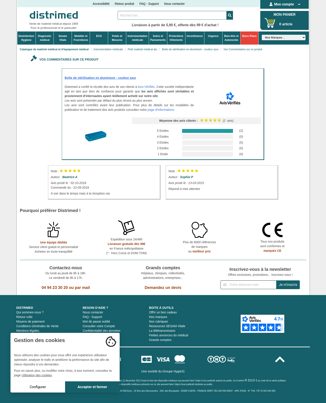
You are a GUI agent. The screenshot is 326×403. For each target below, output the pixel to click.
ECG (99, 36)
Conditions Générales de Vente (37, 326)
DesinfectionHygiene (26, 38)
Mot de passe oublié (96, 321)
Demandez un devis (163, 287)
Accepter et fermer (92, 387)
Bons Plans (249, 36)
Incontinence (195, 36)
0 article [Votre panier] (285, 24)
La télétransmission (162, 330)
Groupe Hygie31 (173, 371)
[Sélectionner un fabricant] (283, 37)
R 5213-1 (251, 380)
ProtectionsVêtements (176, 38)
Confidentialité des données (101, 330)
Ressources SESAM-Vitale (167, 326)
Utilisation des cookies (37, 375)
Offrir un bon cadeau (163, 312)
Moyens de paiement (30, 321)
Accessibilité (101, 3)
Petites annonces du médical (168, 335)
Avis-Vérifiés (146, 87)
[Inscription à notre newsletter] (248, 284)
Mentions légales (27, 330)
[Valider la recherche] (229, 15)
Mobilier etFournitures (81, 38)
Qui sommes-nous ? (30, 312)
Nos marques (158, 317)
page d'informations (161, 109)
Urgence (213, 36)
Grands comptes (160, 340)
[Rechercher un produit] (172, 15)
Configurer (38, 387)
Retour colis (24, 317)
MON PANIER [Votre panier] (285, 14)
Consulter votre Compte (99, 326)
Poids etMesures (117, 38)
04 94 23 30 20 (55, 287)
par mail (82, 287)
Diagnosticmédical (44, 38)
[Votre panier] (270, 23)
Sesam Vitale (63, 38)
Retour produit (124, 3)
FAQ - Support (149, 3)
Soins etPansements (158, 38)
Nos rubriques (158, 321)
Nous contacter (174, 3)
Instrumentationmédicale (137, 38)
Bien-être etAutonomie (231, 38)
